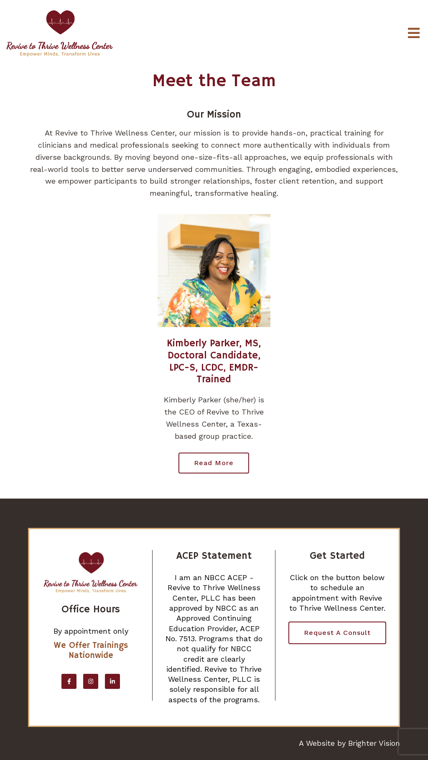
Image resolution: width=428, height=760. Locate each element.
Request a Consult (337, 633)
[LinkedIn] (112, 681)
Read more (214, 463)
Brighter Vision (374, 743)
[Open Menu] (414, 33)
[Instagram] (90, 681)
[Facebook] (68, 681)
